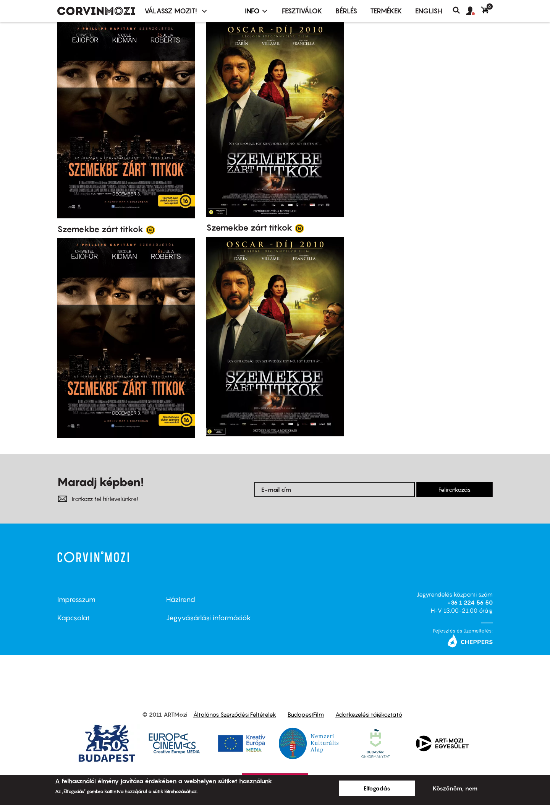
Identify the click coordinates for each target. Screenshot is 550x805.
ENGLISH (428, 11)
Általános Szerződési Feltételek (234, 714)
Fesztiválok (302, 11)
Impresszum (76, 599)
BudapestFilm (306, 714)
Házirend (180, 599)
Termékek (386, 11)
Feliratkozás (454, 489)
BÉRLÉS (346, 11)
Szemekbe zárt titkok (100, 229)
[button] (473, 11)
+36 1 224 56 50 (470, 602)
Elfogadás (377, 788)
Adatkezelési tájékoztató (368, 714)
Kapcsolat (73, 618)
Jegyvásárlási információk (208, 618)
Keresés (459, 10)
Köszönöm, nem (455, 788)
